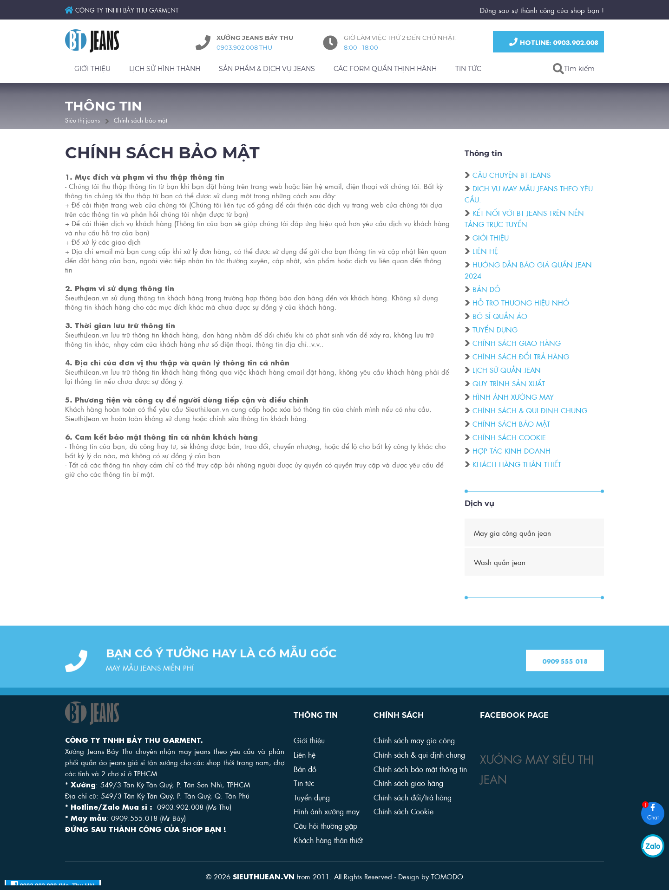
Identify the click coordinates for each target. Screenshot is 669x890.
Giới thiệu (490, 238)
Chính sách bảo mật (140, 119)
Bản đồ (486, 290)
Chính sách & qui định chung (529, 411)
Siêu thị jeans (82, 119)
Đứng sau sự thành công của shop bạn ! (542, 9)
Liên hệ (485, 252)
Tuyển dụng (495, 330)
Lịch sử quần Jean (506, 371)
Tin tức (304, 782)
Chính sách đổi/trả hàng (413, 797)
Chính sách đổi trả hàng (520, 357)
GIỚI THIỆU (92, 69)
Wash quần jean (499, 561)
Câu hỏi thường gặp (325, 825)
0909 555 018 (565, 675)
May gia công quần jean (512, 532)
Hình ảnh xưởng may (513, 398)
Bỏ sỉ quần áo (499, 317)
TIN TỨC (468, 69)
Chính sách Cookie (403, 811)
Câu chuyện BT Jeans (511, 176)
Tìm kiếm (579, 69)
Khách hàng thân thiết (516, 465)
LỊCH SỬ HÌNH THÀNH (164, 69)
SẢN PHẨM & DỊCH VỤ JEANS (267, 69)
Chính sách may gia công (414, 740)
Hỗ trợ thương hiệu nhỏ (520, 303)
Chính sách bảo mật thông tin (420, 768)
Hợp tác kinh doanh (511, 451)
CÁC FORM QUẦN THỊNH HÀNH (385, 69)
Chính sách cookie (509, 438)
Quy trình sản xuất (508, 384)
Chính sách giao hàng (516, 344)
